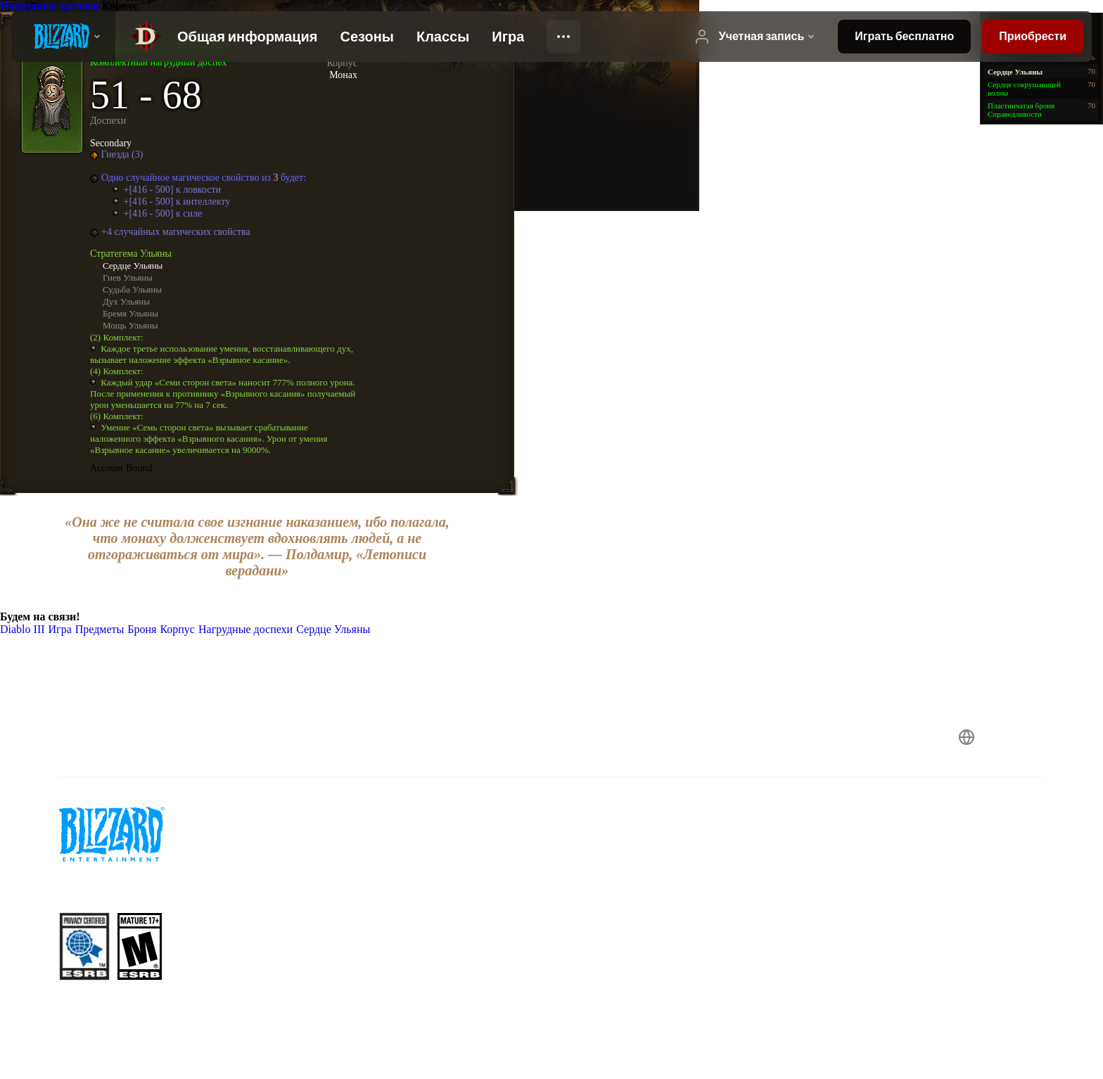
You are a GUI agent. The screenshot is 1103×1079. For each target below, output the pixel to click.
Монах (343, 75)
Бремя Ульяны (130, 313)
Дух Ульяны (126, 301)
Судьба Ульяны (132, 289)
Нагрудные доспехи (51, 6)
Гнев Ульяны (128, 277)
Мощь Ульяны (130, 325)
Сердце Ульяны (132, 265)
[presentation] (63, 36)
